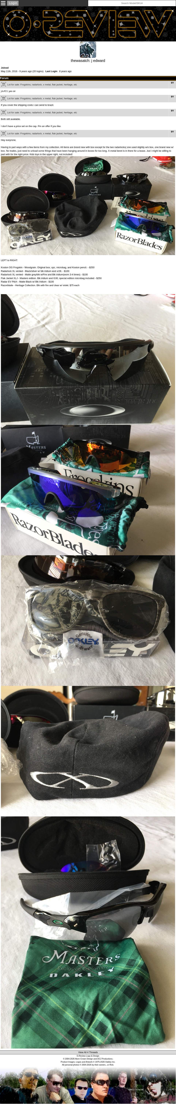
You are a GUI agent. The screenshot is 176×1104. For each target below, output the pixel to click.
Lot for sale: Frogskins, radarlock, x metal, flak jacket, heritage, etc (42, 84)
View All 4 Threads (88, 1052)
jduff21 (4, 91)
